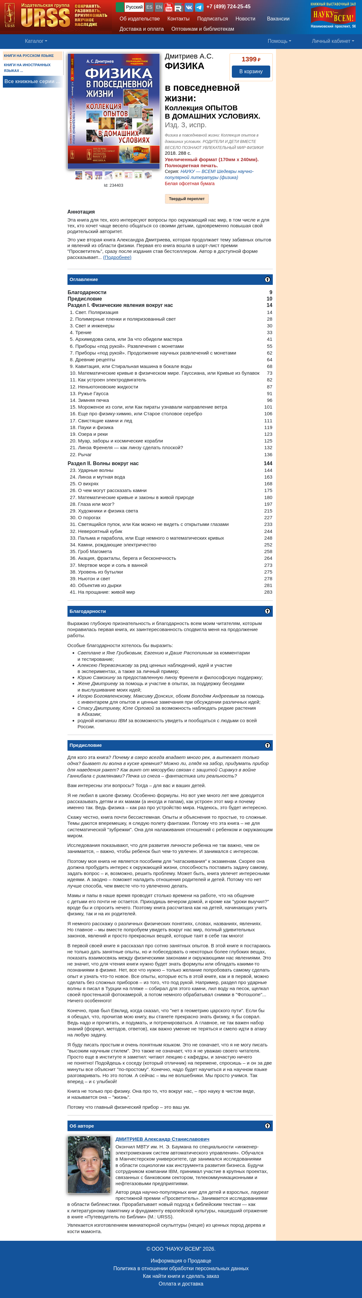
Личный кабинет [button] (331, 41)
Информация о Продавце (181, 1260)
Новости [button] (246, 18)
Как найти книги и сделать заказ (181, 1276)
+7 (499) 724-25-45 (228, 6)
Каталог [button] (34, 41)
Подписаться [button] (212, 18)
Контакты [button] (179, 18)
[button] (168, 7)
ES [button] (149, 7)
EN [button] (159, 7)
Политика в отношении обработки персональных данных (180, 1268)
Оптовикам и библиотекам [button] (202, 29)
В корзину (251, 71)
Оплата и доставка (181, 1283)
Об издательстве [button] (140, 18)
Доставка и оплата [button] (142, 29)
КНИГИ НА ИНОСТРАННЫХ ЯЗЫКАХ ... (27, 68)
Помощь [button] (277, 41)
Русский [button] (134, 7)
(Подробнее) (117, 257)
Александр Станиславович (162, 1139)
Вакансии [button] (276, 18)
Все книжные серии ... (32, 81)
